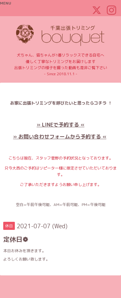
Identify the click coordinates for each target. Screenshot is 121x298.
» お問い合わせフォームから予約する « (59, 136)
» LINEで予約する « (61, 124)
